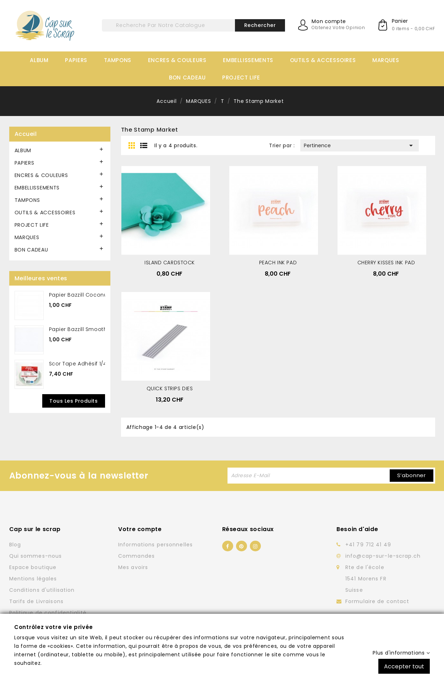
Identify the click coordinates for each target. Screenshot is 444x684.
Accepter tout (404, 666)
